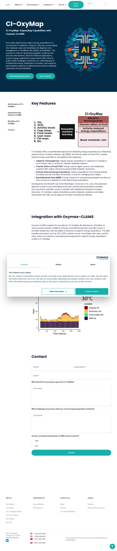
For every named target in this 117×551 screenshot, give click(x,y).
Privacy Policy (70, 540)
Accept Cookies (91, 291)
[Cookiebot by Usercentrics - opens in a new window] (98, 258)
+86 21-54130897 (40, 543)
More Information (58, 291)
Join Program (45, 76)
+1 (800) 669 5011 (40, 536)
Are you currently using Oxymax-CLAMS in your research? (55, 436)
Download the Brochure (20, 76)
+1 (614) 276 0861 (40, 533)
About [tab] (92, 264)
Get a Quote (75, 5)
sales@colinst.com (12, 537)
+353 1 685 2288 (39, 539)
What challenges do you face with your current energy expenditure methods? (63, 409)
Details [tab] (58, 264)
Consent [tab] (24, 264)
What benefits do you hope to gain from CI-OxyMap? (53, 382)
